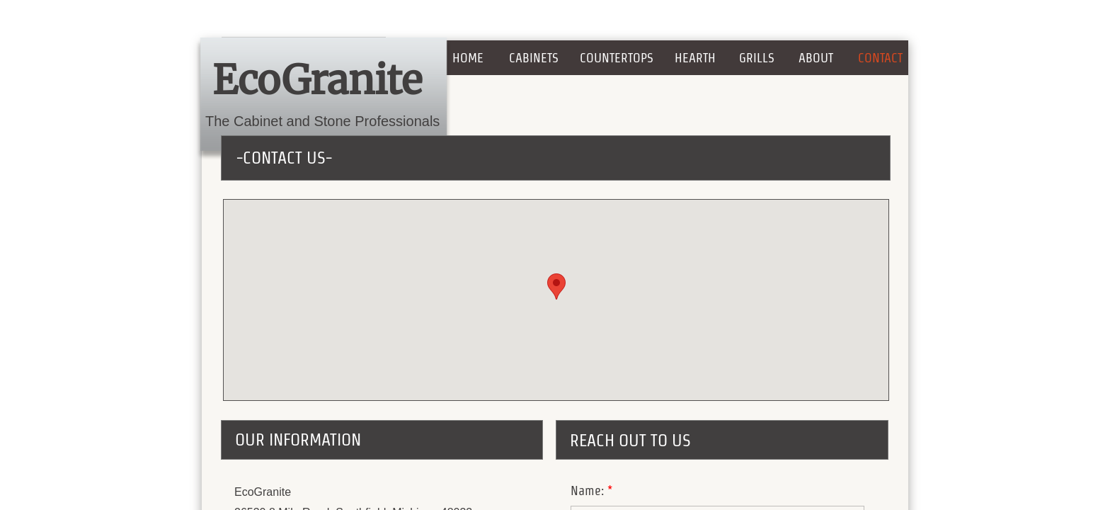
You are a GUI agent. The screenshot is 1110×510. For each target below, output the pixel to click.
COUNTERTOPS (616, 57)
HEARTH (695, 57)
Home (468, 57)
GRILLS (756, 57)
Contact (880, 57)
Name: (591, 490)
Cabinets (534, 57)
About (816, 57)
